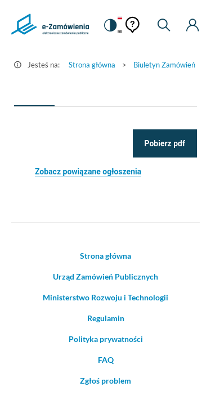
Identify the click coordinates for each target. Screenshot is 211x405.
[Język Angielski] (120, 32)
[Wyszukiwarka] (163, 25)
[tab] (34, 92)
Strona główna (105, 255)
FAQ (106, 359)
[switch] (109, 25)
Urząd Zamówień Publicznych (105, 276)
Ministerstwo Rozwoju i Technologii (105, 297)
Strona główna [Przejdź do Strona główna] (92, 64)
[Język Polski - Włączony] (120, 18)
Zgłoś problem (105, 380)
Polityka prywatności (106, 339)
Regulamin (105, 318)
